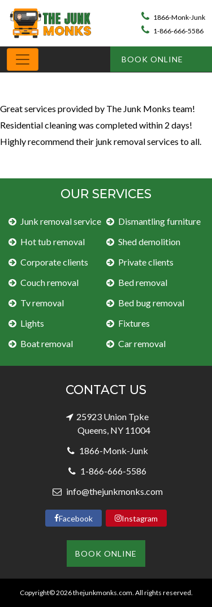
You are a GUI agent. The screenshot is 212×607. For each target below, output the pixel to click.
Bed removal (142, 282)
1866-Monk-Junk (173, 17)
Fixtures (134, 323)
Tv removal (42, 302)
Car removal (142, 343)
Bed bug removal (151, 302)
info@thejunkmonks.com (113, 491)
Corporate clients (54, 262)
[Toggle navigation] (22, 59)
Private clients (146, 262)
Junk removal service (60, 221)
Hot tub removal (52, 241)
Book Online (152, 59)
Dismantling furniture (159, 221)
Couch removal (49, 282)
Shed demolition (149, 241)
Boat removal (46, 343)
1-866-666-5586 (172, 31)
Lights (32, 323)
